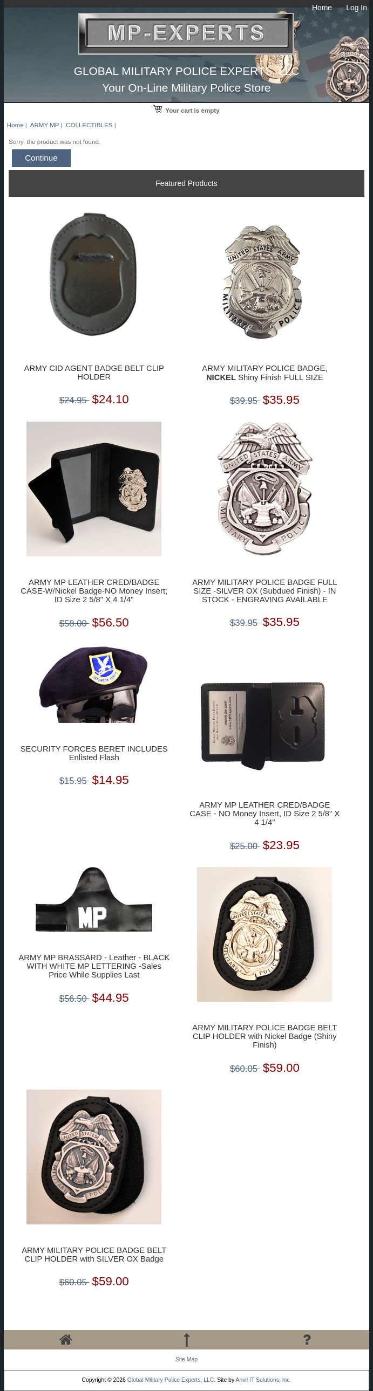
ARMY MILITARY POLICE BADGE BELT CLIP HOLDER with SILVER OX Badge (94, 1254)
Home (322, 7)
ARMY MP (44, 124)
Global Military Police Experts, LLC (170, 1380)
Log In (356, 7)
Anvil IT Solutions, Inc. (263, 1380)
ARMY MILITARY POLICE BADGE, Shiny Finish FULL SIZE (264, 372)
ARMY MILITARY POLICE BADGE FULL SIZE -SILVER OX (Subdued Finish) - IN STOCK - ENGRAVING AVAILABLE (264, 591)
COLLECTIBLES (89, 124)
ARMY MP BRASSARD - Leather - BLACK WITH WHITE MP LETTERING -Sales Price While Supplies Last (93, 966)
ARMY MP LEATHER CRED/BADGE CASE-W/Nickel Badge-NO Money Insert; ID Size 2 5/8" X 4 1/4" (94, 591)
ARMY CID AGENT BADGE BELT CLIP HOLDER (94, 372)
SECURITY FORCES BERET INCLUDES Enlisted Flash (94, 753)
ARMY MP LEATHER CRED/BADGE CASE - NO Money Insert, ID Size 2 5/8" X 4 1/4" (264, 814)
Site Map (186, 1359)
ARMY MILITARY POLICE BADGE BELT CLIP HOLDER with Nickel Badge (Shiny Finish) (264, 1036)
